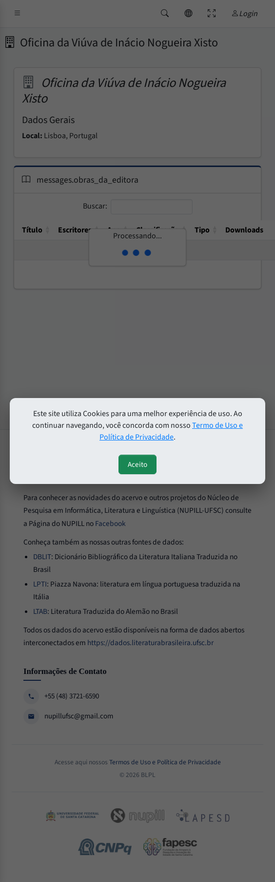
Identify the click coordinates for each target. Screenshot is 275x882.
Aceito (137, 464)
